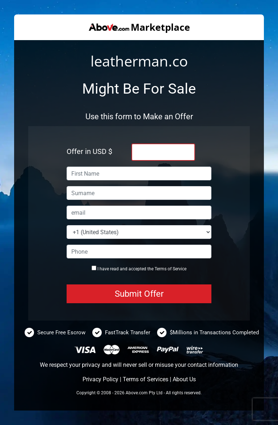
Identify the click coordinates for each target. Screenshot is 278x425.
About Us (184, 379)
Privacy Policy (100, 379)
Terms (161, 268)
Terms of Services (145, 379)
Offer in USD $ (89, 151)
